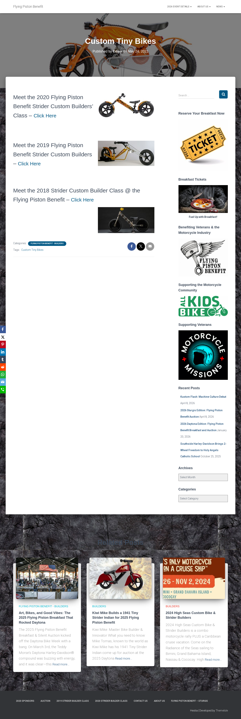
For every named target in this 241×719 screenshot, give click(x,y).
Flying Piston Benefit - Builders (47, 243)
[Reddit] (4, 367)
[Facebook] (4, 329)
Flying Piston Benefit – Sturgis (189, 701)
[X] (4, 337)
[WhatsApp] (4, 374)
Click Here (46, 115)
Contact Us (141, 701)
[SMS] (4, 389)
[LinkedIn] (4, 352)
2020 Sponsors (25, 701)
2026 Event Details (179, 6)
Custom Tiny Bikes (32, 249)
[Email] (4, 382)
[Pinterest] (4, 344)
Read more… (62, 664)
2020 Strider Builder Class (111, 701)
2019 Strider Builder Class (72, 701)
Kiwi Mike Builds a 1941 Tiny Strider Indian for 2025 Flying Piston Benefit (115, 612)
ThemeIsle (222, 710)
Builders (100, 601)
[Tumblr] (4, 359)
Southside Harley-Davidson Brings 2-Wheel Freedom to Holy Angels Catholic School (203, 450)
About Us (204, 6)
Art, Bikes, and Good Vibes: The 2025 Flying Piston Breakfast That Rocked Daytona (46, 617)
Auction (45, 701)
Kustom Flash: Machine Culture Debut (203, 396)
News (220, 6)
